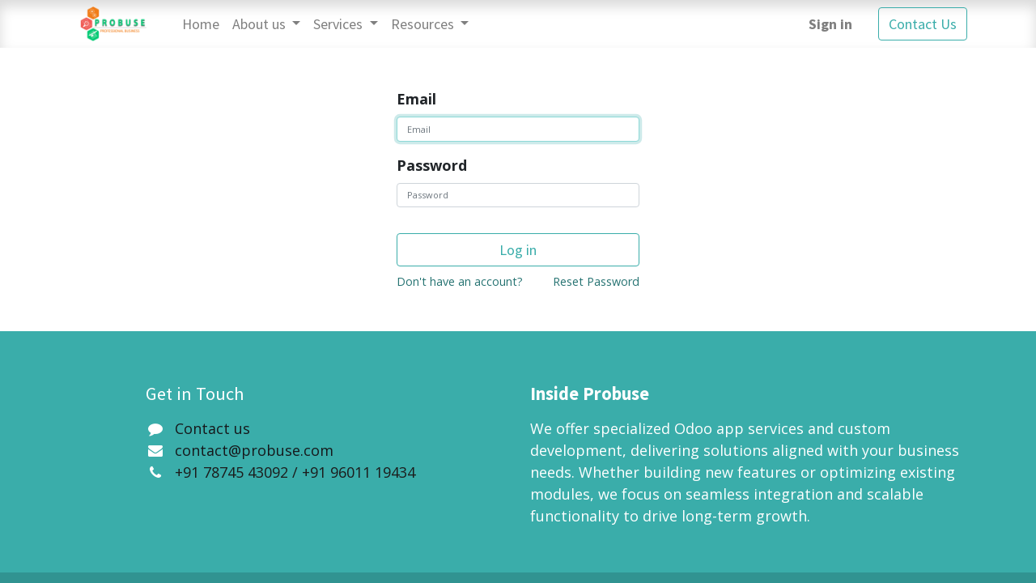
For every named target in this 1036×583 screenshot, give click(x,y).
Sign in (830, 24)
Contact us (212, 428)
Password (432, 165)
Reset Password (596, 281)
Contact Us (923, 24)
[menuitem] (201, 23)
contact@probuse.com (254, 450)
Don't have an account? (460, 281)
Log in (518, 249)
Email (416, 99)
